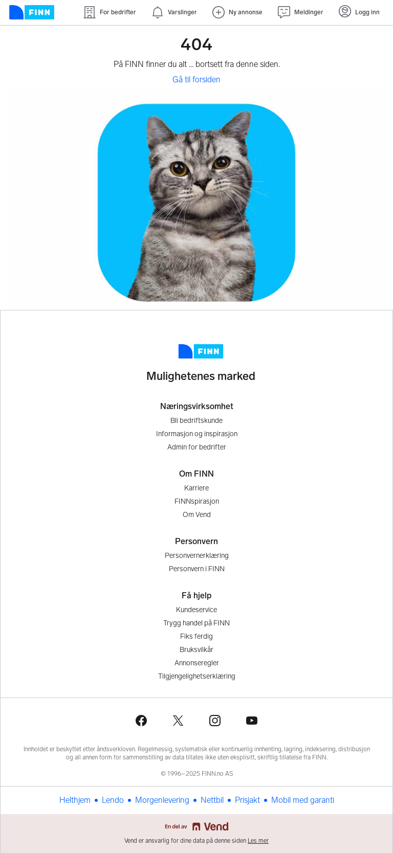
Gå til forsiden (196, 79)
